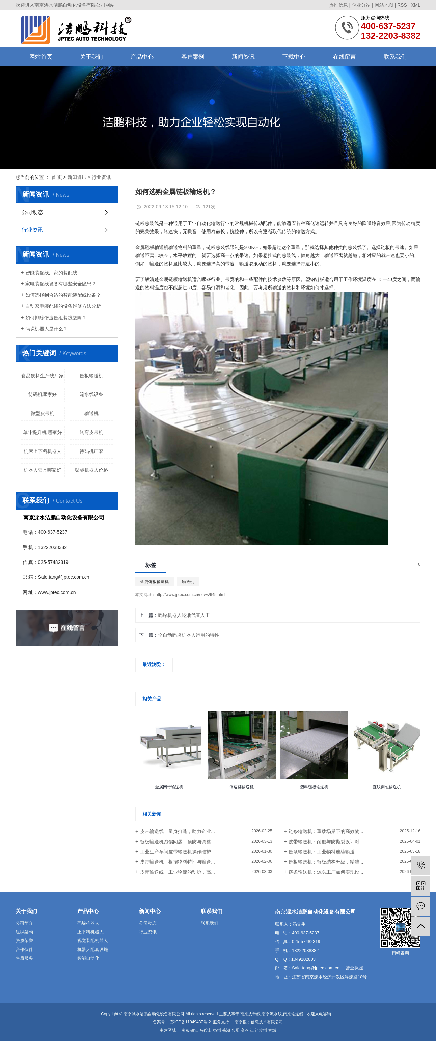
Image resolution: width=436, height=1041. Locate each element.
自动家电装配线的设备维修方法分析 (63, 306)
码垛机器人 (88, 923)
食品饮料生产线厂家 (42, 375)
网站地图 (384, 5)
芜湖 (226, 1030)
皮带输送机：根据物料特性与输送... (177, 862)
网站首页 (40, 57)
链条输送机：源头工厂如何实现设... (326, 872)
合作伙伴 (24, 949)
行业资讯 (101, 177)
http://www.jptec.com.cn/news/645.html (190, 594)
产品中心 (142, 57)
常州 (263, 1030)
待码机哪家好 (42, 394)
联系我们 (395, 57)
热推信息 (338, 5)
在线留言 (344, 57)
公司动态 (32, 212)
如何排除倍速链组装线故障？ (56, 317)
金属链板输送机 (154, 581)
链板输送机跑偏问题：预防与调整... (177, 841)
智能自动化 (88, 958)
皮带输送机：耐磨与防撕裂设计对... (326, 841)
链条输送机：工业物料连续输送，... (326, 851)
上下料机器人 (90, 931)
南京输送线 (293, 1014)
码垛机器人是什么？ (46, 328)
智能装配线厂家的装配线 (51, 272)
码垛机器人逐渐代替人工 (184, 615)
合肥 (235, 1030)
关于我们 (91, 57)
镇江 (194, 1030)
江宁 (254, 1030)
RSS (402, 5)
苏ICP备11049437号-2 (190, 1022)
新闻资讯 (243, 57)
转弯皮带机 (91, 432)
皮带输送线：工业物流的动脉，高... (177, 872)
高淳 (245, 1030)
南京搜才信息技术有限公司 (258, 1022)
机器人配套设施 (92, 949)
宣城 (272, 1030)
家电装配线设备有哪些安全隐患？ (60, 283)
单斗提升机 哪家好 (42, 432)
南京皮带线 (250, 1014)
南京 (185, 1030)
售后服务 (24, 958)
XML (415, 5)
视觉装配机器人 (92, 940)
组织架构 (24, 931)
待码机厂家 (91, 451)
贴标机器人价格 (91, 470)
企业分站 (361, 5)
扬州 (217, 1030)
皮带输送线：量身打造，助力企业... (177, 831)
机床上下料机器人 (42, 451)
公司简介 (24, 923)
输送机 (91, 413)
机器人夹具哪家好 (42, 470)
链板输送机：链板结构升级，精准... (326, 862)
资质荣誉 (24, 940)
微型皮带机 (42, 413)
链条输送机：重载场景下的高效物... (326, 831)
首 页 (56, 177)
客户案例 (192, 57)
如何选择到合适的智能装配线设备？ (63, 295)
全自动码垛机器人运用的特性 (188, 635)
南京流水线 (272, 1014)
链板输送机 (91, 375)
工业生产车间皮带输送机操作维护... (177, 851)
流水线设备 (91, 394)
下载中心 (293, 57)
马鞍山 (205, 1030)
